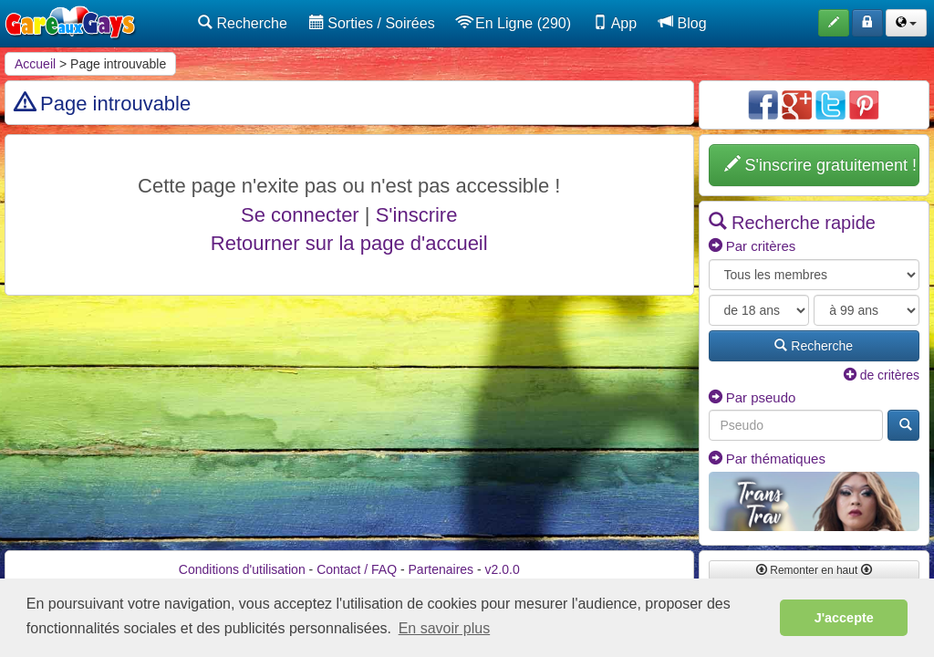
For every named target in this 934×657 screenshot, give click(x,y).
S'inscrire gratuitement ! (821, 164)
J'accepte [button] (844, 617)
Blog (682, 23)
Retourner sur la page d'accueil (349, 243)
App (615, 23)
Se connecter (300, 214)
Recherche (242, 23)
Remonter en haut (814, 570)
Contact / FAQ (357, 569)
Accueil (35, 64)
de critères (881, 375)
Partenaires (441, 569)
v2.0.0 (502, 569)
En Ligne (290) (514, 23)
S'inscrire (417, 214)
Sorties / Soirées (372, 23)
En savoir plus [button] (445, 628)
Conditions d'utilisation (242, 569)
